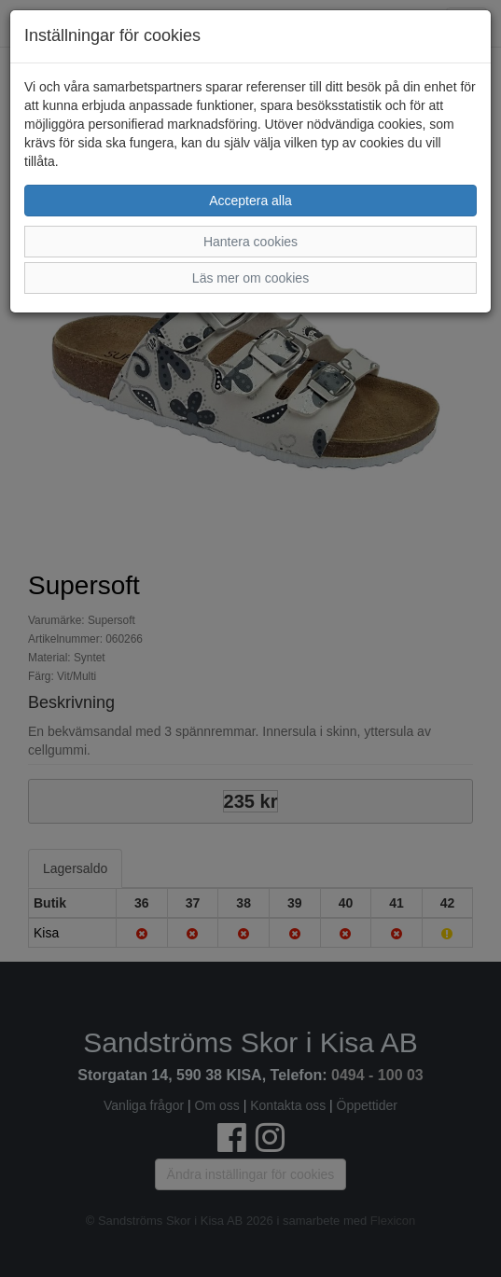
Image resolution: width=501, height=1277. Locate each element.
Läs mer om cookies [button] (250, 278)
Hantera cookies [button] (250, 241)
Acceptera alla (250, 200)
